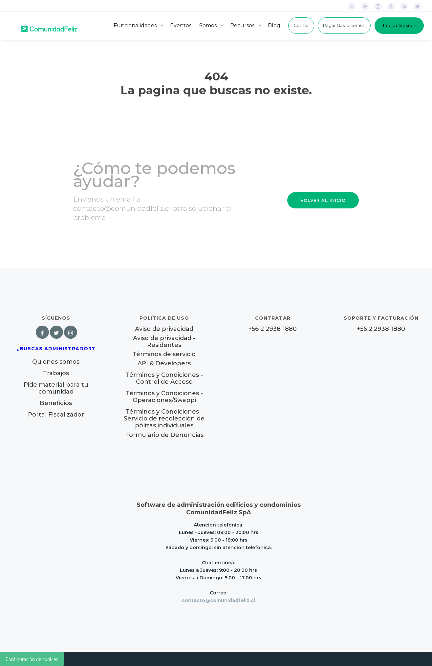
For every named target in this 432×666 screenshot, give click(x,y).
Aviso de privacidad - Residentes (164, 342)
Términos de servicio (164, 354)
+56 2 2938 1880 (272, 329)
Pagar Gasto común (344, 25)
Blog (274, 25)
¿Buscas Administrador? (56, 349)
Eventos (180, 25)
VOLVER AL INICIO (323, 200)
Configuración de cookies (32, 658)
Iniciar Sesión (399, 25)
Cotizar (301, 25)
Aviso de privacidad (164, 329)
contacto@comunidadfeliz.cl (218, 600)
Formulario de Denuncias (164, 435)
